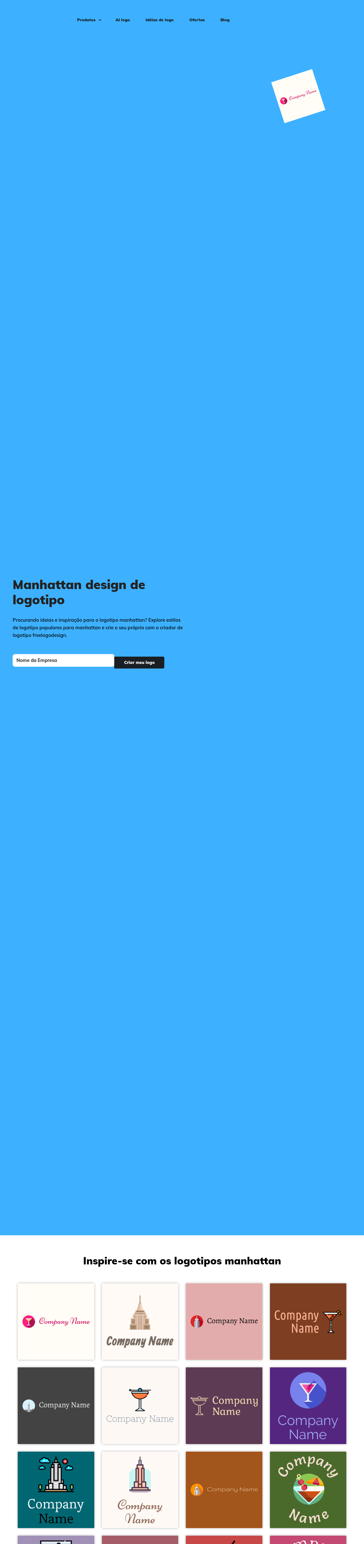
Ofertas (193, 11)
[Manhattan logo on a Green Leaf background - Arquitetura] (308, 1490)
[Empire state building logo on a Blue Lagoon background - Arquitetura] (56, 1490)
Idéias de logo (156, 11)
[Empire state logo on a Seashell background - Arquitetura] (140, 1321)
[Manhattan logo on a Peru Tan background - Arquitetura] (308, 1321)
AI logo (119, 11)
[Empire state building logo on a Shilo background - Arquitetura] (224, 1321)
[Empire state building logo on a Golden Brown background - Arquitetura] (224, 1490)
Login (347, 11)
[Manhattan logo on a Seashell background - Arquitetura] (140, 1405)
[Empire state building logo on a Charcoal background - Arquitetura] (56, 1405)
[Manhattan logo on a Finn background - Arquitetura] (224, 1405)
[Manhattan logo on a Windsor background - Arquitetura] (308, 1405)
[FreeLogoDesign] (41, 11)
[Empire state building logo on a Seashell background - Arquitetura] (140, 1490)
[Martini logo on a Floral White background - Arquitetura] (56, 1321)
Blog (221, 11)
